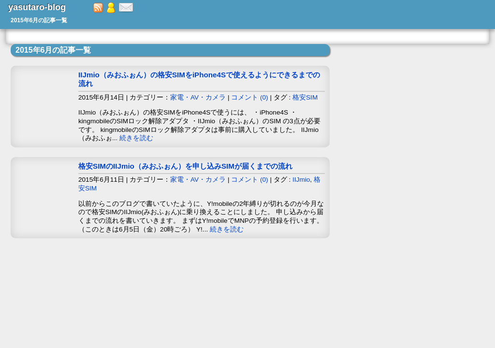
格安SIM (305, 97)
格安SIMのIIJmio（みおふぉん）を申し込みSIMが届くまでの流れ (185, 166)
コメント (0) (249, 97)
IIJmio (301, 179)
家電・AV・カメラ (198, 97)
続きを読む (136, 138)
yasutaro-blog (37, 7)
